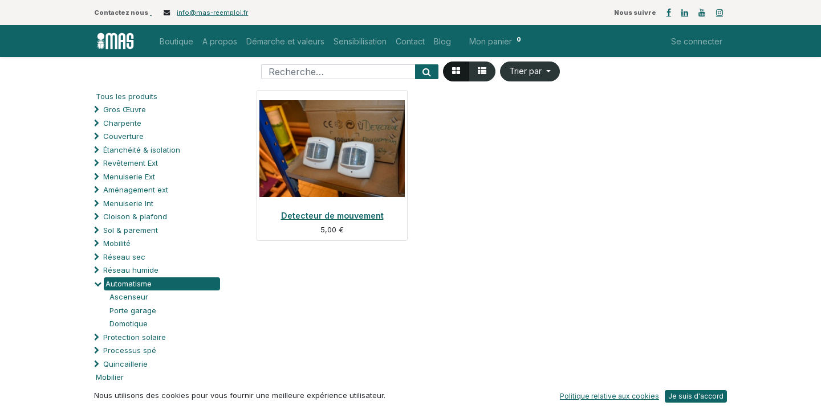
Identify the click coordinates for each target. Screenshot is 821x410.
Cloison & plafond (135, 216)
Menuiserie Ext (129, 176)
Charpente (122, 123)
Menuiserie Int (128, 203)
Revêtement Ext (130, 162)
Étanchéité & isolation (141, 149)
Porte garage (132, 310)
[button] (530, 71)
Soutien (116, 390)
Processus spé (129, 350)
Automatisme (128, 283)
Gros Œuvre (124, 109)
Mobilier (110, 377)
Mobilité (117, 243)
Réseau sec (124, 256)
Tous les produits (126, 96)
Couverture (123, 136)
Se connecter (696, 41)
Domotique (128, 323)
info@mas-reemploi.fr (212, 13)
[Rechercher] (426, 71)
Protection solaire (134, 337)
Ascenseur (128, 296)
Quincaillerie (125, 363)
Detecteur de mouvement (332, 215)
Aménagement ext (135, 189)
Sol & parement (131, 230)
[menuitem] (176, 41)
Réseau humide (130, 269)
